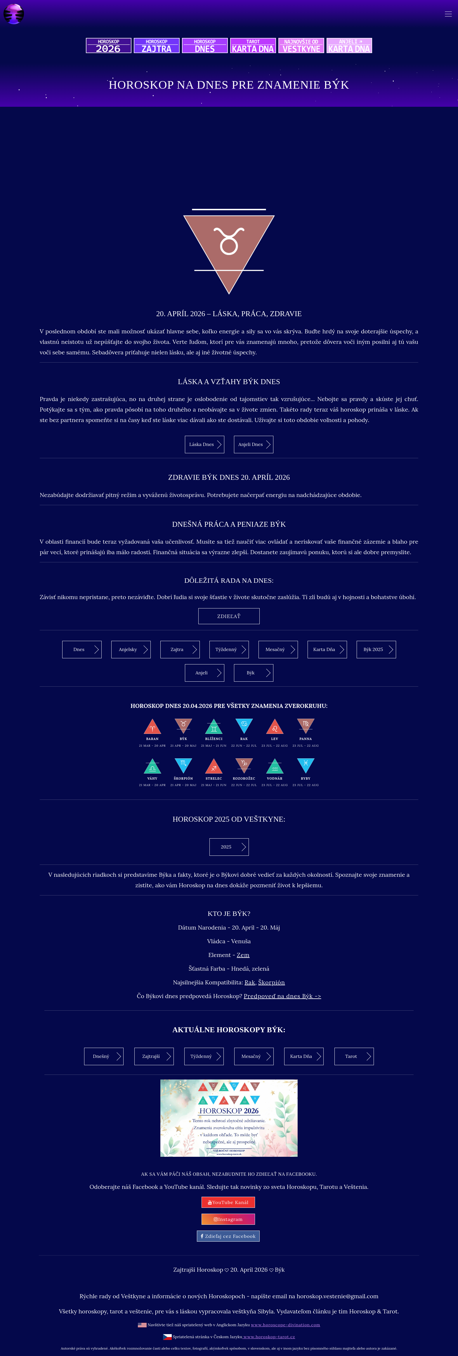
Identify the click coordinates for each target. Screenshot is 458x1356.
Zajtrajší (156, 1056)
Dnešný (107, 1056)
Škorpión (271, 982)
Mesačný (280, 649)
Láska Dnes (205, 444)
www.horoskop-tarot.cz (268, 1336)
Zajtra (184, 649)
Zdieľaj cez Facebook (228, 1236)
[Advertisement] (229, 156)
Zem (243, 954)
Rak (249, 982)
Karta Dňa (328, 649)
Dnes (86, 649)
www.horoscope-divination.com (285, 1324)
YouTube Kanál (228, 1202)
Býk (258, 673)
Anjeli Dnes (254, 444)
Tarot (358, 1056)
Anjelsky (133, 649)
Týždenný (231, 649)
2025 (233, 847)
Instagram (228, 1219)
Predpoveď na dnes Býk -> (282, 996)
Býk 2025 (378, 649)
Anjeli (208, 673)
